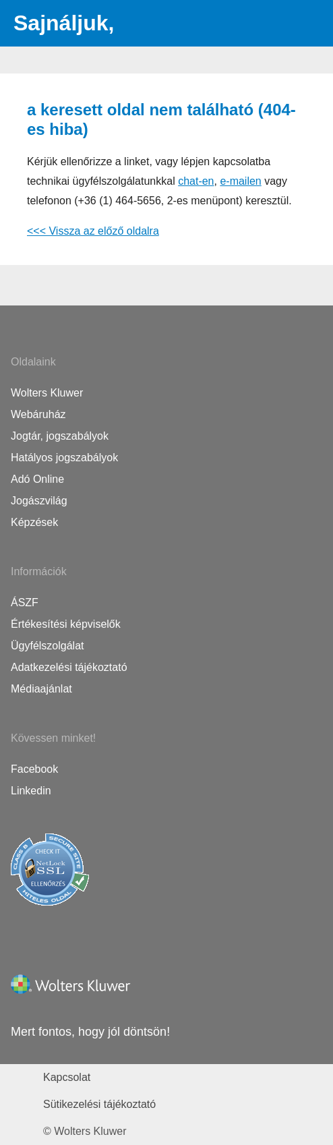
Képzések (34, 522)
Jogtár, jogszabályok (60, 436)
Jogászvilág (39, 500)
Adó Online (37, 479)
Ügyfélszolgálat (47, 645)
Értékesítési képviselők (66, 624)
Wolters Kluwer (47, 393)
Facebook (34, 769)
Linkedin (31, 790)
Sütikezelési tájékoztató (99, 1104)
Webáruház (38, 414)
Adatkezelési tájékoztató (69, 667)
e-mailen (240, 181)
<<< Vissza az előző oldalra (93, 231)
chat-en (196, 181)
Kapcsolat (66, 1077)
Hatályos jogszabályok (64, 457)
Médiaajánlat (41, 689)
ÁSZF (24, 602)
